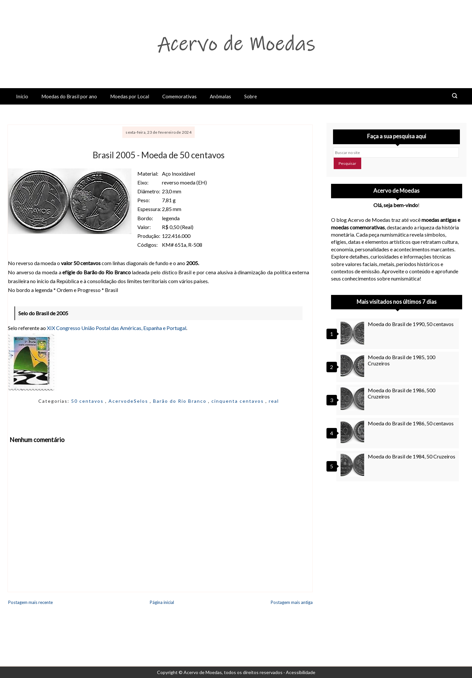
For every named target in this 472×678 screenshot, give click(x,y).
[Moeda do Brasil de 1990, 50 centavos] (353, 332)
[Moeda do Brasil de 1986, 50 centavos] (353, 432)
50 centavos (88, 401)
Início (22, 96)
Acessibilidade (300, 672)
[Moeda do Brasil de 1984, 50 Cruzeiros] (353, 465)
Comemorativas (179, 96)
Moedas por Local (129, 96)
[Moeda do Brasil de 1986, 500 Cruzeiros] (353, 399)
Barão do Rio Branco (180, 401)
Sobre (250, 96)
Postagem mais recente (30, 602)
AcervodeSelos (129, 401)
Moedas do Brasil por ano (69, 96)
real (274, 401)
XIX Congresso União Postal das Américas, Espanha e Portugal (116, 328)
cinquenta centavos (238, 401)
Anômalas (220, 96)
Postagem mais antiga (292, 602)
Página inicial (162, 602)
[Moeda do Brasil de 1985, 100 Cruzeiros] (353, 366)
